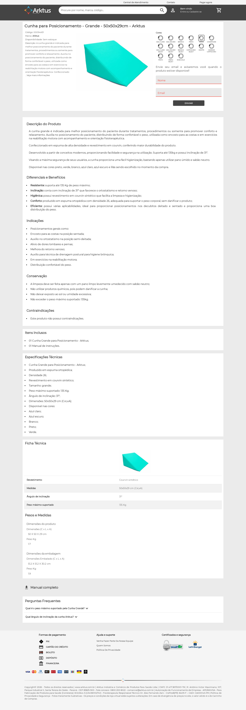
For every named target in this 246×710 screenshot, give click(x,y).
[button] (57, 608)
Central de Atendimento (135, 2)
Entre (183, 11)
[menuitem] (189, 86)
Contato (171, 2)
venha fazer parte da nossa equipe (114, 641)
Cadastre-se (196, 11)
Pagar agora (206, 2)
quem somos (103, 645)
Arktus (35, 36)
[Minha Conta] (173, 10)
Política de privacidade (108, 650)
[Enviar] (188, 103)
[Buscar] (162, 10)
